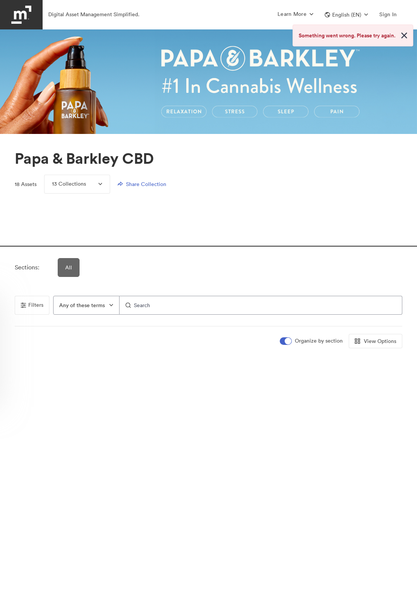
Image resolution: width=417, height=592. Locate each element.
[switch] (312, 341)
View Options (375, 341)
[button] (346, 14)
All (69, 267)
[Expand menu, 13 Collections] (94, 184)
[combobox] (86, 305)
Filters (32, 304)
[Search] (261, 305)
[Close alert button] (404, 35)
